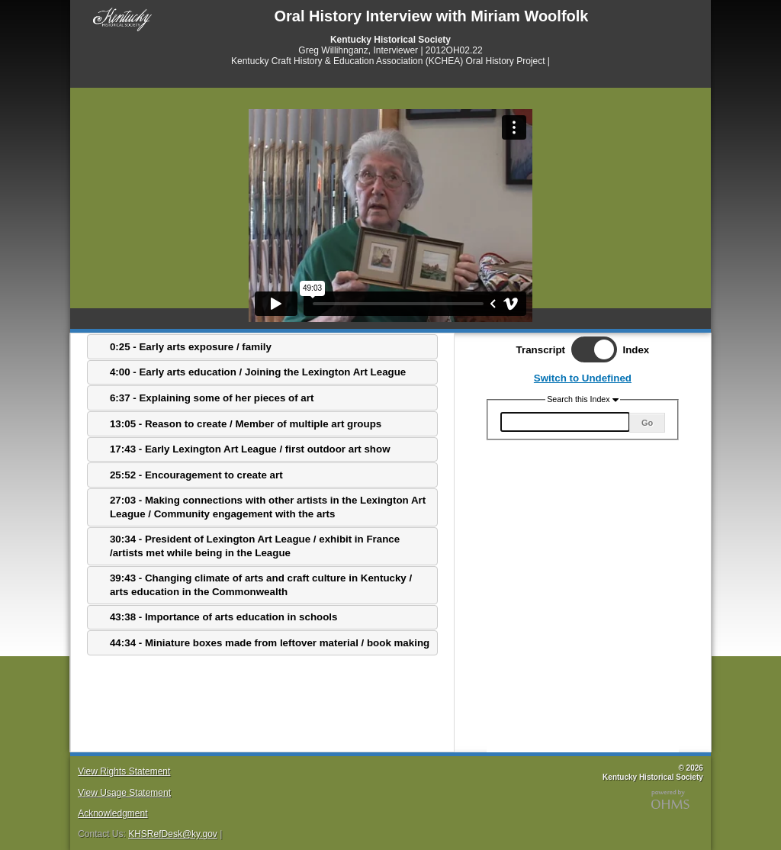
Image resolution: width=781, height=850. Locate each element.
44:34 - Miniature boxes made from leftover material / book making (269, 643)
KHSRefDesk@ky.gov (172, 834)
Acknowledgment (112, 813)
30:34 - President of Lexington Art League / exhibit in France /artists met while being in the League (255, 545)
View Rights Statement (124, 771)
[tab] (263, 346)
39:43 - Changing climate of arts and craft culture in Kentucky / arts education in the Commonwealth (261, 584)
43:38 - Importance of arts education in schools (223, 617)
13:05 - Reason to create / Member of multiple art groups (245, 424)
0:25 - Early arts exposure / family (191, 347)
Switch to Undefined (583, 378)
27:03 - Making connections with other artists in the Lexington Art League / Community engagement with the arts (268, 506)
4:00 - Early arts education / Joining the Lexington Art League (258, 372)
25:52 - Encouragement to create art (196, 475)
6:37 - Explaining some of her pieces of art (211, 398)
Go (647, 422)
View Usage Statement (124, 792)
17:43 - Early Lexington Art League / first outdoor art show (250, 449)
